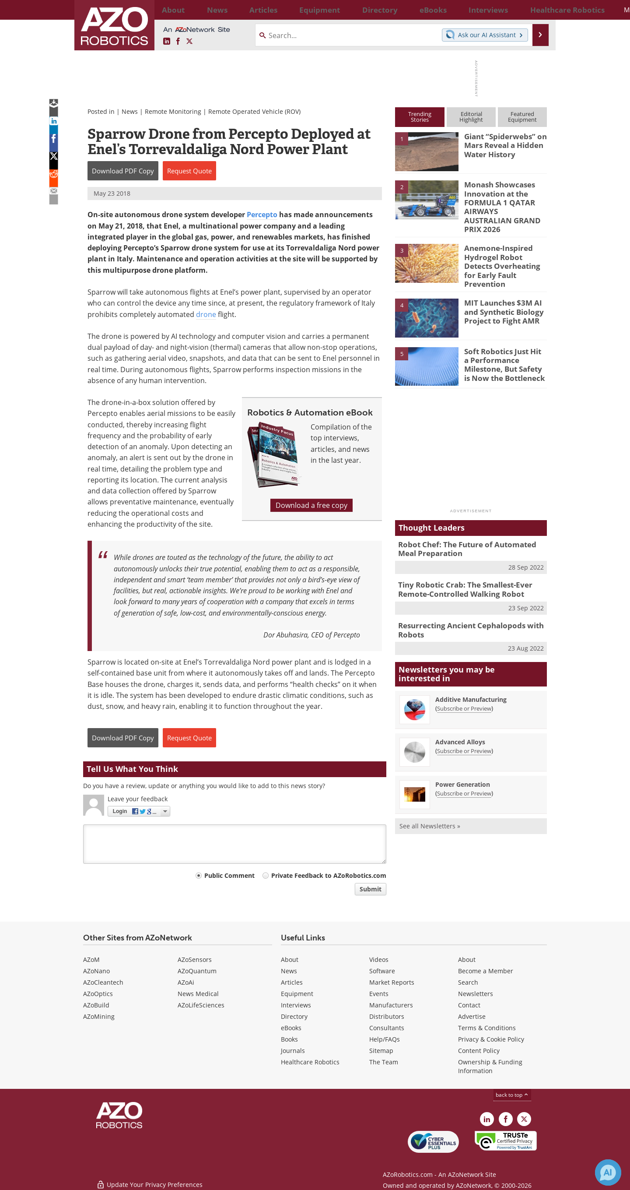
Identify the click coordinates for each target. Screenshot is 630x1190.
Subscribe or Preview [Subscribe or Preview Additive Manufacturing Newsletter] (464, 682)
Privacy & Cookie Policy (491, 1039)
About (289, 959)
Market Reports (391, 982)
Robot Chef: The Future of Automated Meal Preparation (469, 527)
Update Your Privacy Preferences (149, 1179)
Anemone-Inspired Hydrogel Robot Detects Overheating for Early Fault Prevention (503, 245)
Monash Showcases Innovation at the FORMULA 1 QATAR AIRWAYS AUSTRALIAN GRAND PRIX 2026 (500, 200)
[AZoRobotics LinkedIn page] (166, 41)
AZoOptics (98, 993)
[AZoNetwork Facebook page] (178, 41)
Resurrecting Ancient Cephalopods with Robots (464, 604)
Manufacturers (391, 1005)
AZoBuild (96, 1005)
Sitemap (381, 1050)
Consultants (386, 1028)
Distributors (386, 1016)
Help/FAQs (384, 1039)
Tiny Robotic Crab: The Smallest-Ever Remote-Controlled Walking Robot (459, 566)
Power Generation (462, 757)
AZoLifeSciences (201, 1005)
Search (468, 982)
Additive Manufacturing (471, 673)
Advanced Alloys (460, 715)
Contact (469, 1005)
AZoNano (96, 971)
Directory (294, 1016)
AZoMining (99, 1016)
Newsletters (475, 993)
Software (382, 971)
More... (537, 9)
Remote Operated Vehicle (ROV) (254, 111)
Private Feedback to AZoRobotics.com (328, 875)
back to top (512, 1094)
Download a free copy (311, 505)
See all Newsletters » (429, 799)
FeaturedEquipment (522, 116)
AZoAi (186, 982)
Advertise (472, 1016)
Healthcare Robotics (310, 1062)
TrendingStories (419, 116)
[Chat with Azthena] (608, 1172)
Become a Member (485, 971)
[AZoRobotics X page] (189, 41)
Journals (293, 1050)
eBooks (291, 1028)
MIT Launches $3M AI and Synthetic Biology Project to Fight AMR (500, 290)
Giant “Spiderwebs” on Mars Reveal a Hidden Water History (501, 144)
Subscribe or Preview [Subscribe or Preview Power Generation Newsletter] (464, 767)
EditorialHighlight (471, 116)
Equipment (297, 993)
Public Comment (229, 875)
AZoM (91, 959)
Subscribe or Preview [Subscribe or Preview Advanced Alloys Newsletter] (464, 724)
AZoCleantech (103, 982)
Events (378, 993)
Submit (371, 889)
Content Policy (479, 1050)
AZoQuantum (197, 971)
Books (289, 1039)
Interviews (296, 1005)
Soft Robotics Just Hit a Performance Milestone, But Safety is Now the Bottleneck (503, 342)
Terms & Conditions (487, 1028)
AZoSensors (195, 959)
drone (206, 314)
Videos (378, 959)
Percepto (262, 214)
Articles (292, 982)
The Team (383, 1062)
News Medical (198, 993)
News (130, 111)
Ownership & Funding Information (490, 1066)
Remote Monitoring (173, 111)
